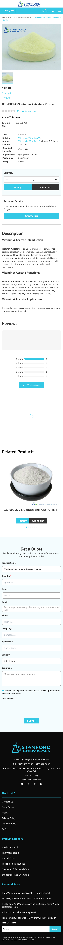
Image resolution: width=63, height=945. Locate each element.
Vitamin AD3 (34, 138)
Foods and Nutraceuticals (21, 17)
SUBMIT (31, 720)
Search (55, 929)
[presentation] (21, 707)
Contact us (31, 216)
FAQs (4, 829)
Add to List (38, 520)
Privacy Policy (9, 818)
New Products (9, 823)
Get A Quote (9, 11)
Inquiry (17, 187)
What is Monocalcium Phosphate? (19, 912)
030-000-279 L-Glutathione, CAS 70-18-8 (30, 510)
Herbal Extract (9, 858)
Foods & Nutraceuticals (13, 863)
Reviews (6, 97)
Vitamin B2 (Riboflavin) (29, 141)
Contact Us (7, 801)
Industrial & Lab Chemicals (15, 874)
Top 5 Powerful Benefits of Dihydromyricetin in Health (29, 917)
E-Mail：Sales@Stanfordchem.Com (31, 759)
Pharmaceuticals (10, 852)
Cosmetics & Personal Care (15, 869)
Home (4, 17)
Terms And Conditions (31, 779)
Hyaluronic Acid (10, 847)
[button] (26, 527)
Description (7, 93)
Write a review (29, 111)
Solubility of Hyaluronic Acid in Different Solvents (26, 898)
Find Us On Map (31, 775)
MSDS (5, 812)
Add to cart (45, 187)
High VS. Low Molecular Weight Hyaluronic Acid (26, 892)
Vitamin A (22, 138)
